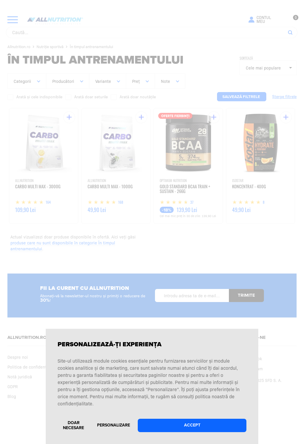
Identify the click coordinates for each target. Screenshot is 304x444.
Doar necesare (73, 425)
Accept (192, 425)
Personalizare (113, 425)
